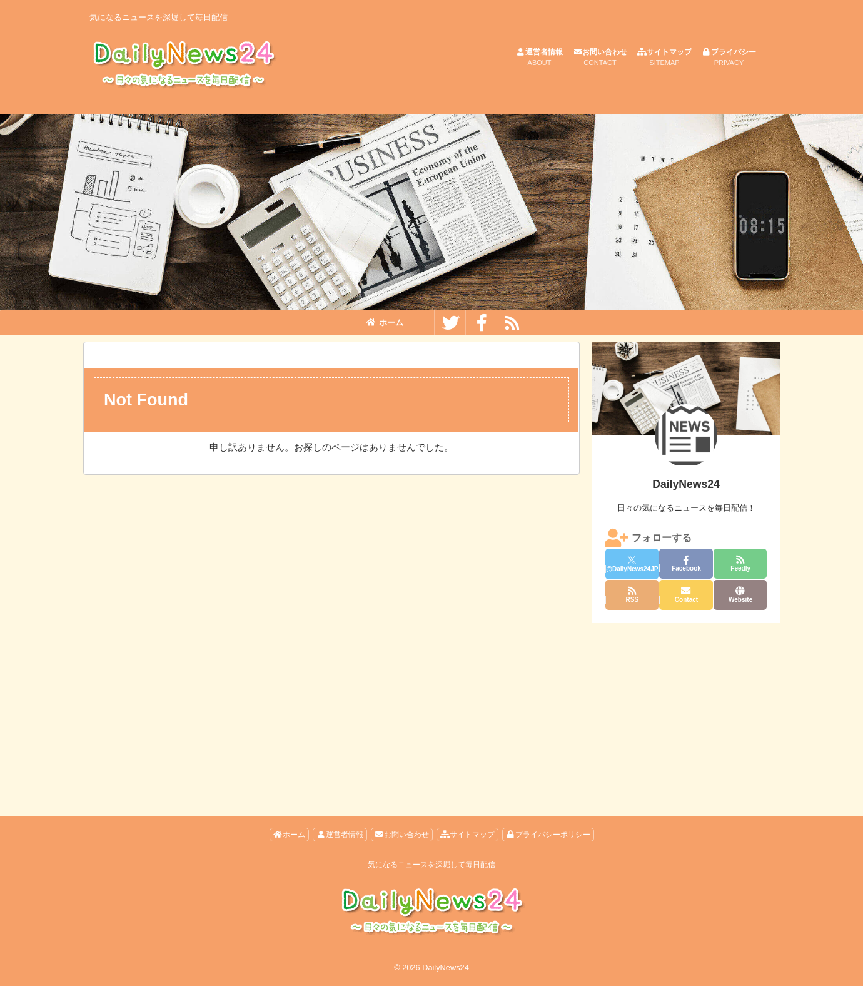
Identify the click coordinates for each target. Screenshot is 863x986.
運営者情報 (539, 58)
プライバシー (729, 58)
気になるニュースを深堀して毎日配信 (431, 864)
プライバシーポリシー (548, 834)
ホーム (384, 322)
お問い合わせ (600, 58)
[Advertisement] (686, 707)
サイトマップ (664, 58)
